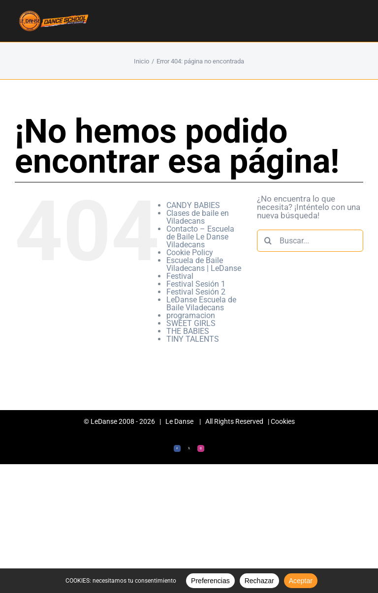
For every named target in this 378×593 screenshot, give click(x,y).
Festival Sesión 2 (195, 291)
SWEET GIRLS (191, 323)
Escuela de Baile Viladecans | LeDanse (203, 264)
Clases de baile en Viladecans (197, 217)
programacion (190, 315)
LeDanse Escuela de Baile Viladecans (201, 303)
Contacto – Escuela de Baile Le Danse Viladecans (200, 236)
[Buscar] (268, 241)
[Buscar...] (310, 241)
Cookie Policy (189, 252)
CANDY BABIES (193, 205)
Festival (179, 276)
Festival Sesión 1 (195, 284)
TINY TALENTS (192, 339)
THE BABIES (187, 331)
